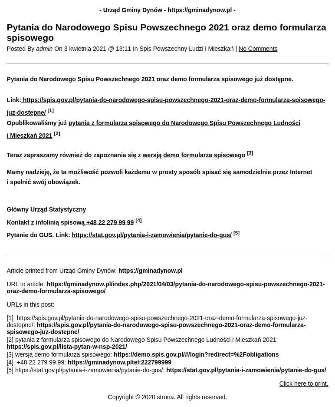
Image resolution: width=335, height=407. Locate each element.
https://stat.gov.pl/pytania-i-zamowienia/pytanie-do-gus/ (152, 235)
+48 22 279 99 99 (109, 221)
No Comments (258, 48)
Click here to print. (303, 383)
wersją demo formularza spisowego (194, 155)
